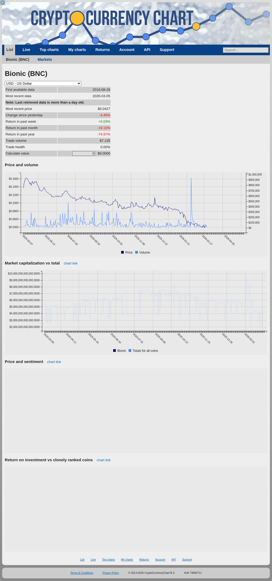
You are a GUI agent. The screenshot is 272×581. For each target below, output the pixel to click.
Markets (45, 59)
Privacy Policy (111, 572)
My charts (77, 50)
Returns (102, 50)
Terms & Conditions (82, 572)
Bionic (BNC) (17, 59)
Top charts (49, 50)
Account (126, 50)
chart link (71, 263)
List (9, 50)
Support (167, 50)
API (147, 50)
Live (26, 50)
